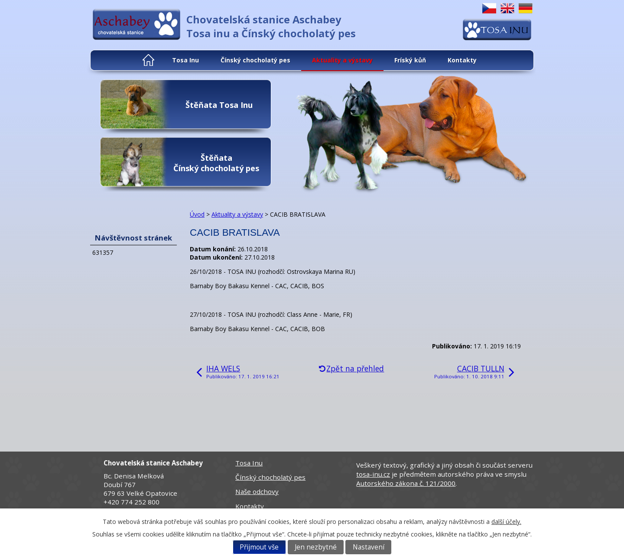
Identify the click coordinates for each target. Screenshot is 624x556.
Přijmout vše (259, 547)
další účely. (506, 521)
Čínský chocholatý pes (255, 60)
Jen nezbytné (316, 547)
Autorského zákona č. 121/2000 (405, 483)
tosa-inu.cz (373, 474)
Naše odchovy (257, 491)
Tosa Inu (185, 60)
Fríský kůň (410, 60)
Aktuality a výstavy (342, 60)
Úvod (149, 60)
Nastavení (368, 547)
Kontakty (462, 60)
